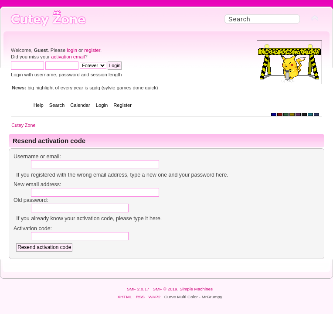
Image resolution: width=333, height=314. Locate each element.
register (92, 50)
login (72, 50)
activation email (68, 56)
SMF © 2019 (165, 289)
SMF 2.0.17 (138, 289)
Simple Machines (196, 289)
